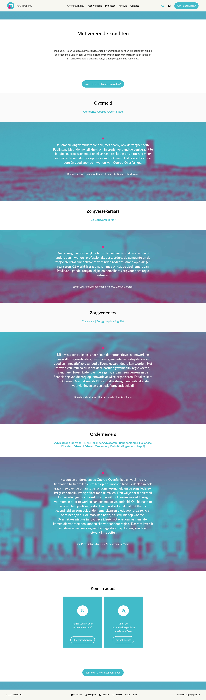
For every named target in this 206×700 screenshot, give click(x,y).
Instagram (90, 694)
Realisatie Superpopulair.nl (188, 694)
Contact (134, 5)
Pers (135, 694)
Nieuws (123, 5)
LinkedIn (104, 694)
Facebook (76, 694)
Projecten (110, 5)
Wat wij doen (95, 5)
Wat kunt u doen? (186, 5)
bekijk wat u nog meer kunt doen (103, 672)
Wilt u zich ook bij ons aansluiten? (103, 84)
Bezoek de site (123, 639)
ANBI (127, 694)
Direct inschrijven (82, 639)
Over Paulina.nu (75, 5)
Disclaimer (117, 694)
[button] (100, 185)
